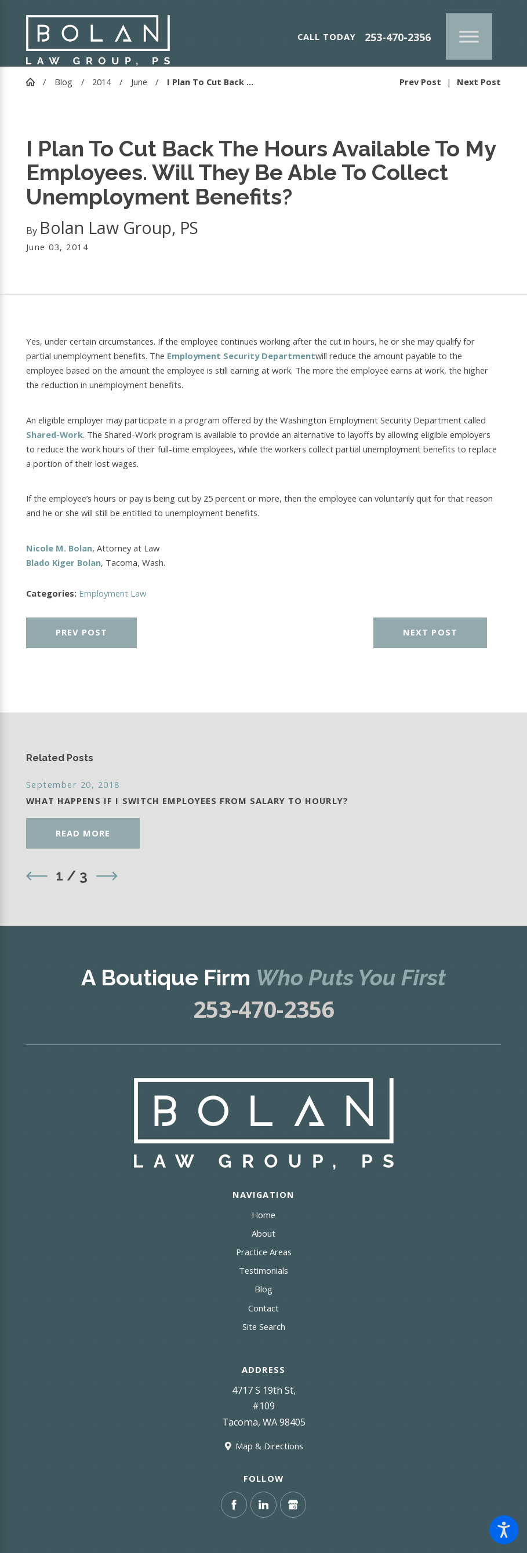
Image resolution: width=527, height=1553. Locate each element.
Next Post (430, 632)
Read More (83, 833)
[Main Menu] (469, 36)
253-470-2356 (398, 37)
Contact (263, 1308)
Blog (63, 81)
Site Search (263, 1326)
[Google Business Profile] (293, 1505)
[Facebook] (234, 1505)
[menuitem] (263, 1215)
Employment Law (112, 593)
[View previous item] (37, 876)
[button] (503, 1529)
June (139, 81)
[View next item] (107, 876)
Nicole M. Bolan (59, 548)
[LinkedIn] (263, 1505)
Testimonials (263, 1270)
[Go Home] (34, 82)
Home (263, 1215)
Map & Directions (269, 1446)
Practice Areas (264, 1252)
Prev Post (81, 632)
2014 (101, 81)
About (263, 1233)
